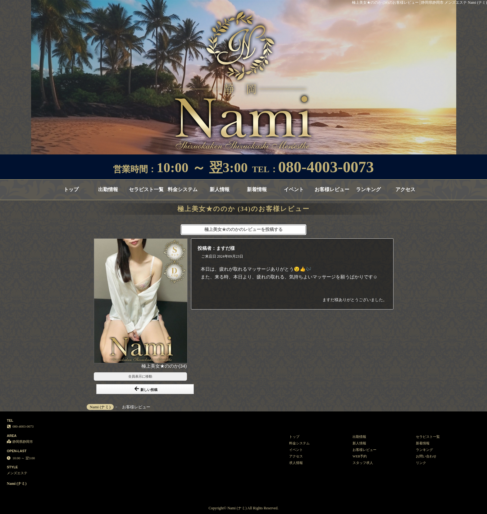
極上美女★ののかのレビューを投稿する (243, 229)
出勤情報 (108, 189)
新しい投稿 (145, 389)
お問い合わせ (426, 456)
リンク (421, 463)
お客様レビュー (332, 189)
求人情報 (296, 463)
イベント (294, 189)
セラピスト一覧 (146, 189)
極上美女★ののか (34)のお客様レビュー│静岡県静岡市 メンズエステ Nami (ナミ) (419, 2)
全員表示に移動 (140, 376)
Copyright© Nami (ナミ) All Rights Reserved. (243, 508)
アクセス (405, 189)
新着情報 (257, 189)
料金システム (183, 189)
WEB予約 (360, 456)
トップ (71, 189)
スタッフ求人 (363, 463)
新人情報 (220, 189)
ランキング (368, 189)
